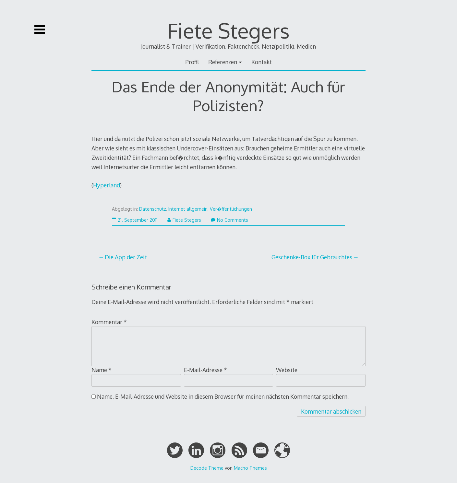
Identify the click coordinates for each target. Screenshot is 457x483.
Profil (192, 61)
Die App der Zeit (126, 257)
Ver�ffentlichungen (231, 209)
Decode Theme (206, 468)
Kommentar (109, 321)
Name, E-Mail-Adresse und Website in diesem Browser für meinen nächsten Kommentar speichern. (223, 396)
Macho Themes (250, 468)
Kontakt (261, 61)
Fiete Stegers (228, 30)
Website (286, 369)
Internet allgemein (188, 209)
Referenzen (222, 61)
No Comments (229, 220)
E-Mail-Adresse (205, 369)
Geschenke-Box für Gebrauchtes (311, 257)
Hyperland (106, 185)
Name (101, 369)
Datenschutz (152, 209)
